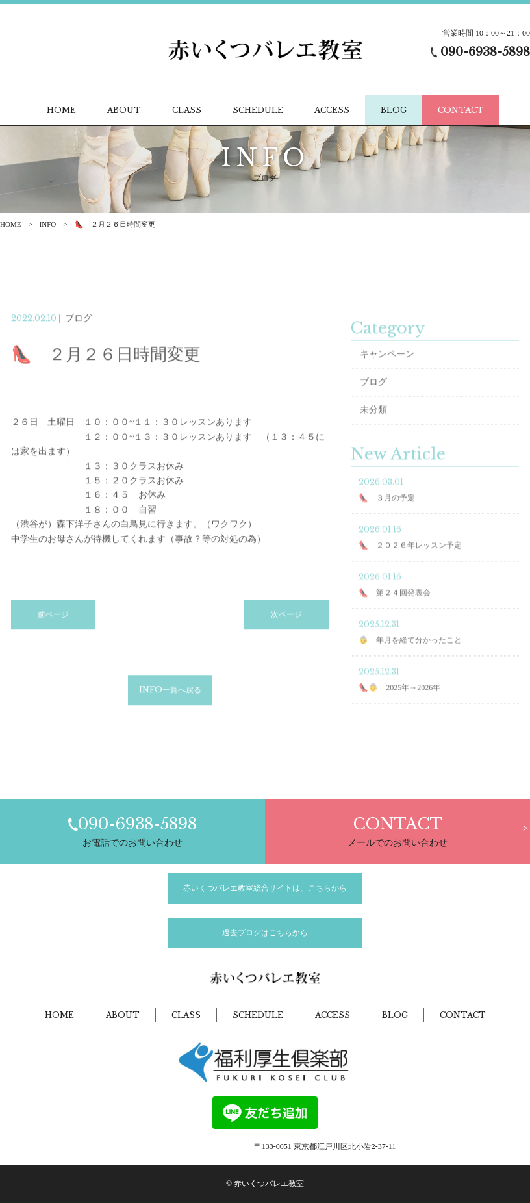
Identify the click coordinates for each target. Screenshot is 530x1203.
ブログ (373, 392)
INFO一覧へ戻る (170, 705)
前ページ (53, 630)
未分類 (373, 420)
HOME (10, 224)
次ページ (286, 630)
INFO (48, 224)
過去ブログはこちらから (265, 932)
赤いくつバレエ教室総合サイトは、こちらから (265, 888)
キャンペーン (387, 364)
